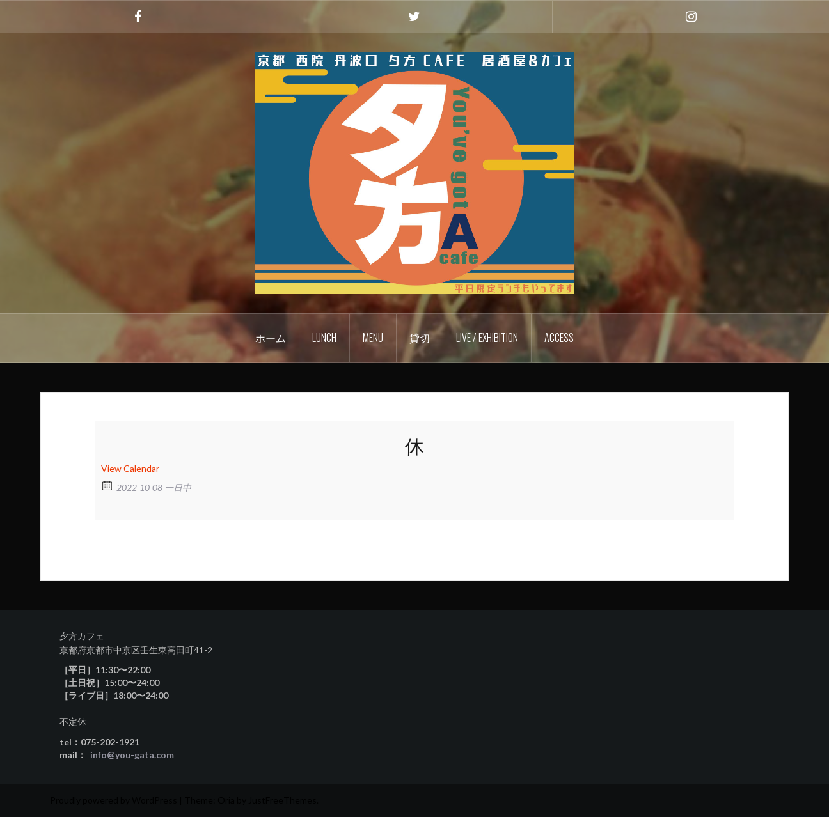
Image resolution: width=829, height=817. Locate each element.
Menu (373, 337)
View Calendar (130, 468)
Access (559, 337)
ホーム (270, 337)
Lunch (324, 337)
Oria (226, 800)
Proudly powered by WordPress (113, 800)
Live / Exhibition (487, 337)
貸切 (419, 337)
